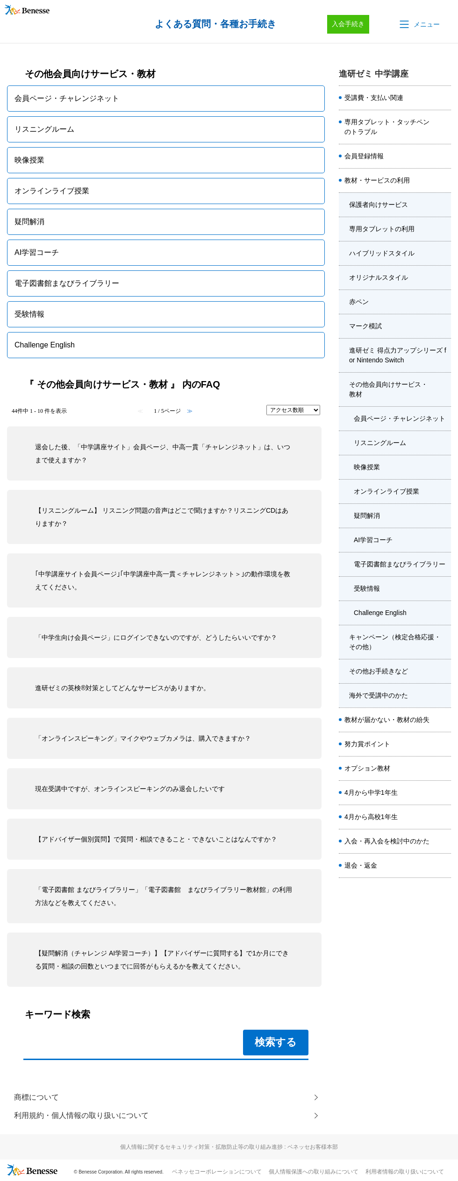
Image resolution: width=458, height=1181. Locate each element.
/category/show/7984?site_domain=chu (443, 841)
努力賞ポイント (367, 744)
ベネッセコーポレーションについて (217, 1172)
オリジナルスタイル (378, 277)
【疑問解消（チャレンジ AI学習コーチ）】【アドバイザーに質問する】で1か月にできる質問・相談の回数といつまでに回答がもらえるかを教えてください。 (162, 959)
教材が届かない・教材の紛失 (386, 719)
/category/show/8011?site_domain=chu (443, 817)
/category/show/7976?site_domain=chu (443, 769)
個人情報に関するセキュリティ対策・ (229, 1147)
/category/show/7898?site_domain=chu (443, 302)
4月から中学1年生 (371, 792)
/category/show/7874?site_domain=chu (443, 720)
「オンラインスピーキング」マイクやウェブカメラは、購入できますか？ (143, 738)
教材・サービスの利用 (377, 180)
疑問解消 (367, 515)
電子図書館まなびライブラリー (399, 564)
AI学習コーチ (373, 540)
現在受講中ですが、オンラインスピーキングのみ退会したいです (130, 788)
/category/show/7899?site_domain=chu (443, 326)
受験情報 (367, 588)
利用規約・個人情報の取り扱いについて (81, 1116)
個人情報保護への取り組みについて (313, 1172)
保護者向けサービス (378, 204)
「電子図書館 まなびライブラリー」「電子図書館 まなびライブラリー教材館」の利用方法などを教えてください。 (163, 896)
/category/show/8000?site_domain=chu (443, 793)
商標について (36, 1097)
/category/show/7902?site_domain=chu (443, 389)
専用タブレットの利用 (382, 229)
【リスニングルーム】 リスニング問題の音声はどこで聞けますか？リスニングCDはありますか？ (161, 517)
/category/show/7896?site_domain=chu (443, 253)
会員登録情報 (364, 156)
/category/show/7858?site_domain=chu (443, 98)
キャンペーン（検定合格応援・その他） (395, 642)
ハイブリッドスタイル (382, 253)
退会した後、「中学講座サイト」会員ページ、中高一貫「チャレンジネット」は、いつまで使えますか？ (162, 453)
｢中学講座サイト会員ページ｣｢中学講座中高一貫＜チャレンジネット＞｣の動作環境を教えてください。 (162, 580)
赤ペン (359, 301)
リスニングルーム (380, 442)
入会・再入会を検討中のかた (386, 841)
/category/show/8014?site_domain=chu (443, 866)
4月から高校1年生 (371, 816)
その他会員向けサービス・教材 (388, 389)
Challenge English (380, 612)
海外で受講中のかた (378, 695)
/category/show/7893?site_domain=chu (443, 181)
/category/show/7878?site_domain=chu (443, 744)
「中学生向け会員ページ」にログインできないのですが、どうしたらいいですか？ (156, 637)
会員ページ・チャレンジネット (399, 418)
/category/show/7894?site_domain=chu (443, 205)
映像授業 (367, 467)
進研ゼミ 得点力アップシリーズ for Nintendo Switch (397, 355)
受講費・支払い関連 (373, 97)
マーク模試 (365, 326)
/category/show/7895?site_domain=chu (443, 229)
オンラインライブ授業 (386, 491)
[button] (419, 24)
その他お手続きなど (378, 671)
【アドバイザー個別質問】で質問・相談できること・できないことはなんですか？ (156, 839)
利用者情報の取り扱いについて (404, 1172)
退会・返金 (360, 865)
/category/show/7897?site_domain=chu (443, 278)
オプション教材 (367, 768)
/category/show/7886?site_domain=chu (443, 156)
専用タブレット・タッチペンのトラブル (386, 126)
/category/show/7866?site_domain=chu (443, 127)
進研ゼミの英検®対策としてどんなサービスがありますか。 (122, 688)
